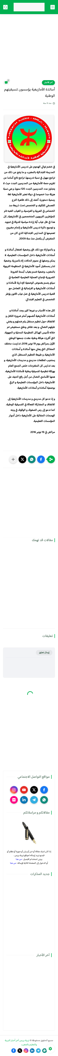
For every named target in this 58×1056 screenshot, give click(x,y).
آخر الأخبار (48, 82)
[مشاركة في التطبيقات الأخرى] (13, 459)
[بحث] (5, 7)
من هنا (19, 859)
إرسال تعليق (44, 653)
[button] (41, 459)
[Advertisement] (29, 49)
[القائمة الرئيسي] (52, 7)
